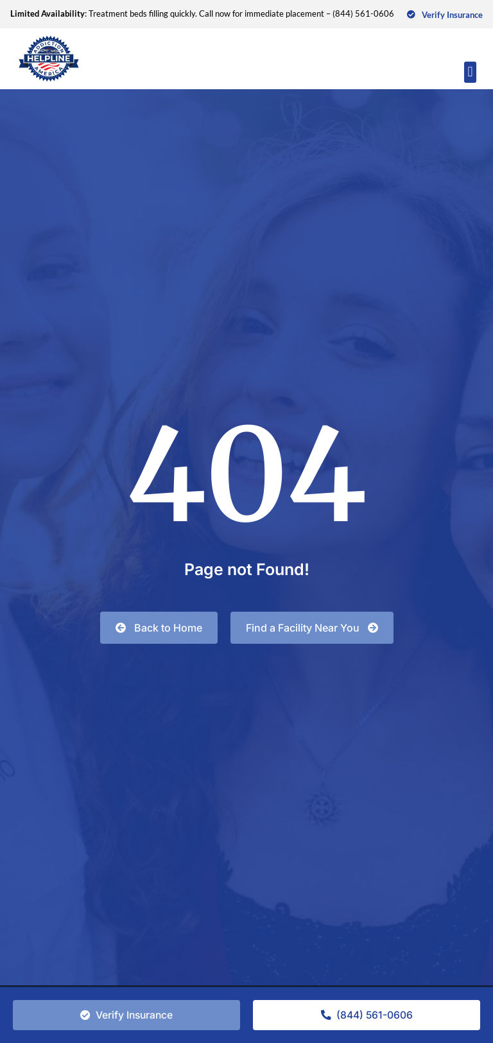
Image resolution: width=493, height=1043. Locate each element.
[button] (470, 72)
